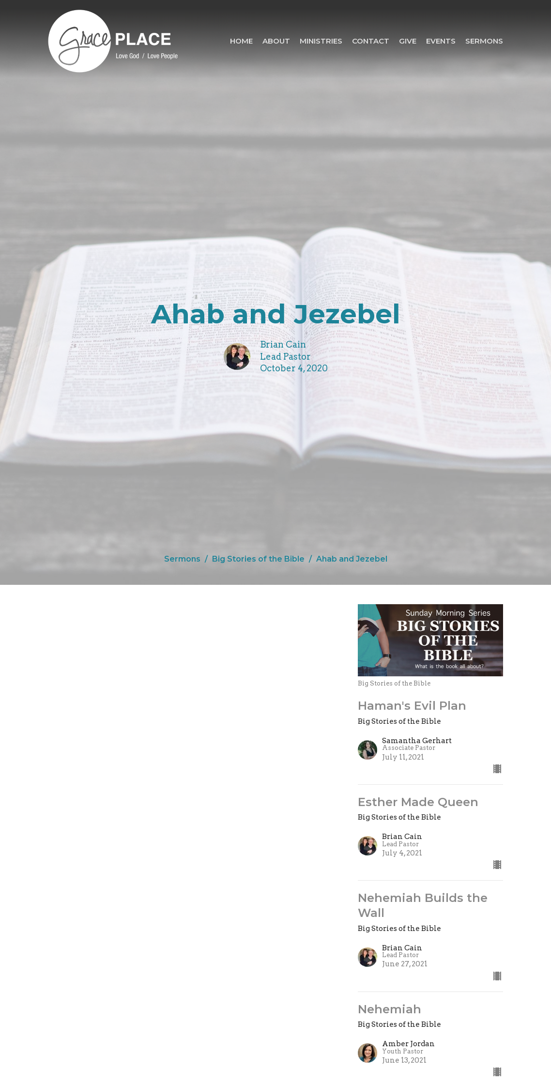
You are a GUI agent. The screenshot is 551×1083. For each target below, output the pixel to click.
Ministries (321, 41)
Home (241, 41)
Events (441, 41)
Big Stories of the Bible (258, 559)
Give (407, 41)
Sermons (484, 41)
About (276, 41)
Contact (370, 41)
